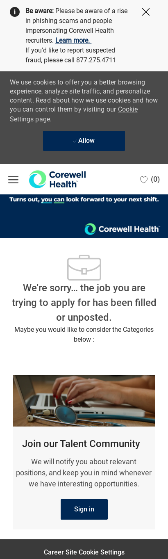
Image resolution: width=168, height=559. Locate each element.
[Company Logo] (49, 179)
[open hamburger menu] (13, 179)
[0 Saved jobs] (150, 179)
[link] (84, 509)
